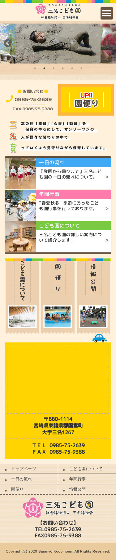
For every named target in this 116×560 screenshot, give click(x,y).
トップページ (23, 468)
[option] (58, 44)
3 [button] (53, 68)
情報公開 (77, 489)
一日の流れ (21, 479)
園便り (17, 489)
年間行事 (77, 479)
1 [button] (35, 68)
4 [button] (63, 68)
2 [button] (44, 68)
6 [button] (81, 68)
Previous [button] (7, 43)
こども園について (86, 468)
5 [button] (72, 68)
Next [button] (106, 43)
